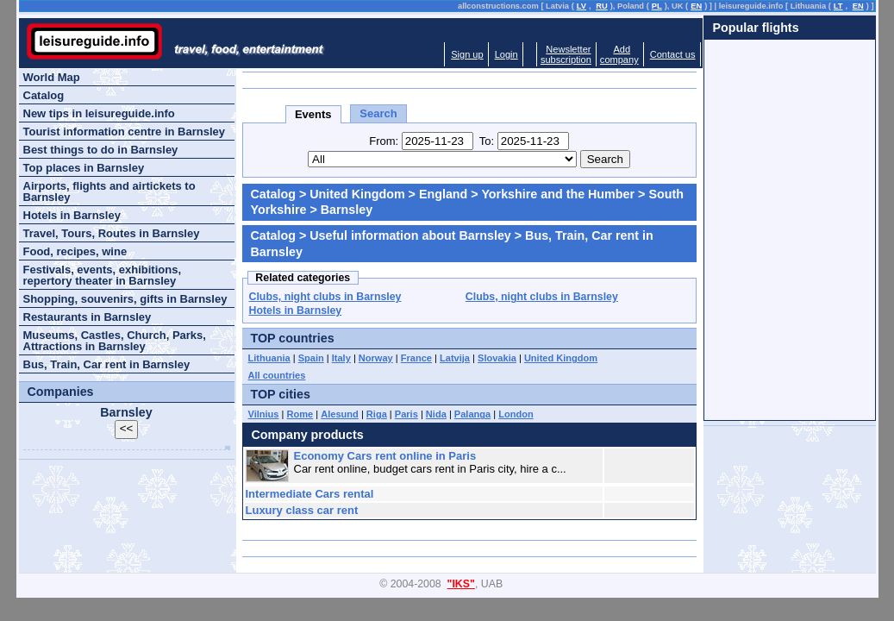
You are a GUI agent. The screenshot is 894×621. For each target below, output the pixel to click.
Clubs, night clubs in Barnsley (325, 297)
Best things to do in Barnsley (100, 149)
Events (313, 114)
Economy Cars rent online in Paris (385, 455)
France (416, 358)
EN (696, 6)
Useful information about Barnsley (410, 235)
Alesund (340, 414)
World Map (51, 77)
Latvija (455, 358)
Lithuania (269, 358)
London (516, 414)
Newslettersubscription (566, 54)
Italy (341, 358)
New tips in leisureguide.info (99, 113)
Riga (376, 414)
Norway (376, 358)
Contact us (673, 54)
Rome (300, 414)
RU (601, 6)
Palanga (472, 414)
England (443, 194)
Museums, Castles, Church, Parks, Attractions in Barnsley (114, 341)
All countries (277, 375)
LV (581, 6)
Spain (311, 358)
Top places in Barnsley (84, 167)
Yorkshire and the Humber (558, 194)
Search (378, 113)
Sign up (467, 54)
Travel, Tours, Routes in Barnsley (111, 233)
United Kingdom (356, 194)
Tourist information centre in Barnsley (124, 131)
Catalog (273, 194)
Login (506, 54)
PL (657, 6)
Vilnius (263, 414)
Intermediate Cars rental (310, 493)
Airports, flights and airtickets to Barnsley (109, 191)
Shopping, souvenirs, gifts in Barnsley (125, 298)
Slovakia (497, 358)
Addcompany (619, 54)
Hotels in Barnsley (295, 310)
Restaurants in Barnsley (87, 316)
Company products (308, 435)
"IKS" (461, 584)
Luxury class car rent (302, 510)
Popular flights (756, 27)
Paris (406, 414)
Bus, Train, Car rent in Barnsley (107, 364)
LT (838, 6)
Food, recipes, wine (75, 251)
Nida (436, 414)
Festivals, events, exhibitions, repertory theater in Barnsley (102, 275)
